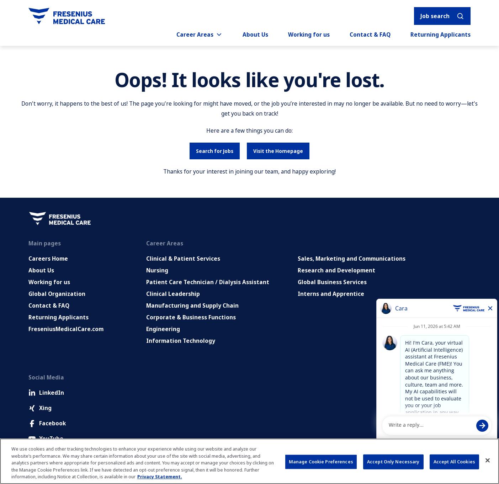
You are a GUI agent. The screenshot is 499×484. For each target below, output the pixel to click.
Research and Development (336, 270)
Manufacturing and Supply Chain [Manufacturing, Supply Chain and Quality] (192, 305)
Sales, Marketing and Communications (351, 258)
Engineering (163, 329)
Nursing (157, 270)
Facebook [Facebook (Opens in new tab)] (47, 423)
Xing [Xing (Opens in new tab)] (40, 408)
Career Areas (199, 34)
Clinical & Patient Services (183, 258)
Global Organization (56, 294)
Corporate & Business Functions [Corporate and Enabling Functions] (191, 317)
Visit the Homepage (278, 151)
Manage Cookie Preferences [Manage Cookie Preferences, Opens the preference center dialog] (321, 461)
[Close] (487, 460)
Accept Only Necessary (393, 461)
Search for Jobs (214, 151)
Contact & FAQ (370, 34)
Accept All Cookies (454, 461)
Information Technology (180, 341)
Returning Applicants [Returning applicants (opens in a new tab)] (440, 34)
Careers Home (48, 258)
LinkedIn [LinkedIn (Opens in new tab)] (46, 393)
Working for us (309, 34)
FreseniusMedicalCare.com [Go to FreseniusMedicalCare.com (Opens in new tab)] (65, 329)
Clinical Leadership (173, 294)
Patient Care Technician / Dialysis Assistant (207, 282)
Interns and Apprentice (331, 294)
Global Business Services (332, 282)
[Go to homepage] (66, 16)
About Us (255, 34)
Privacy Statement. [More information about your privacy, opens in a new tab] (159, 476)
